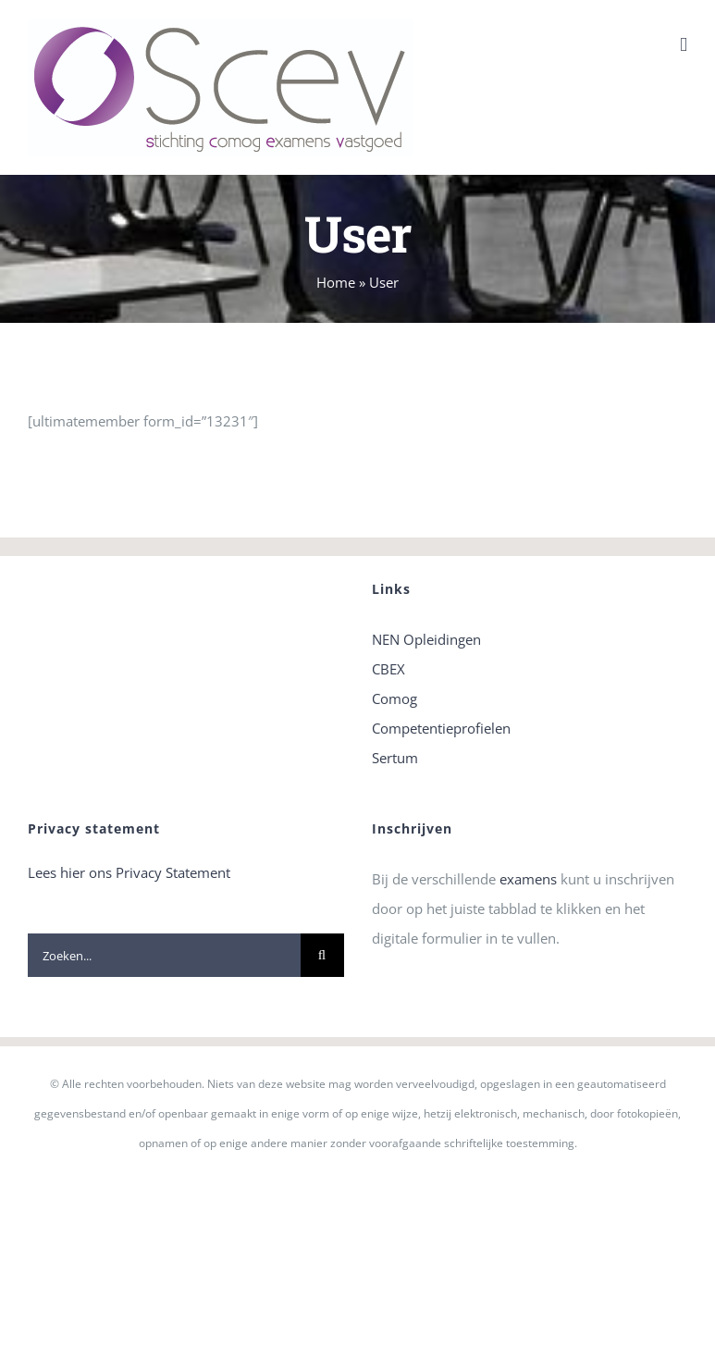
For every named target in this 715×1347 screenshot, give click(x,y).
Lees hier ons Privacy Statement (129, 872)
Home (335, 282)
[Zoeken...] (164, 955)
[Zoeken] (322, 955)
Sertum (395, 757)
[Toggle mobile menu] (683, 45)
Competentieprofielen (441, 728)
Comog (394, 698)
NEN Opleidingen (426, 639)
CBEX (388, 669)
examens (528, 879)
